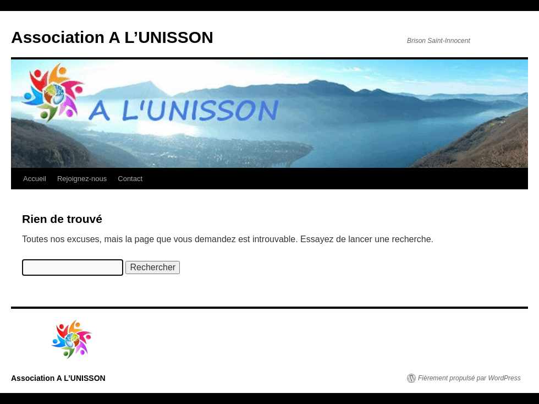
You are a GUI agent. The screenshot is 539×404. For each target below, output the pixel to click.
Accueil (34, 178)
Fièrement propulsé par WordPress (469, 378)
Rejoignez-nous (82, 178)
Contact (130, 178)
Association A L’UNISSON (112, 37)
